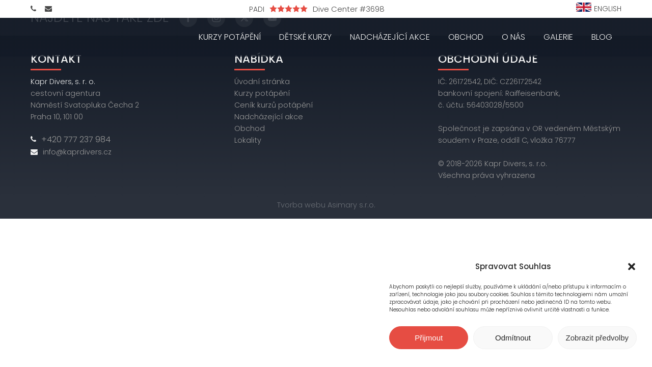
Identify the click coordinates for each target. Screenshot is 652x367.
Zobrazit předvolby (597, 337)
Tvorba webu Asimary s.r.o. (326, 205)
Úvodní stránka (262, 81)
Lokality (247, 140)
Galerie (558, 37)
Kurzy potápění (230, 37)
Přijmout (429, 337)
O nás (513, 37)
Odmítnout (513, 337)
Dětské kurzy (305, 37)
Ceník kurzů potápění (273, 105)
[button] (632, 266)
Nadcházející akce (390, 37)
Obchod (465, 37)
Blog (601, 37)
